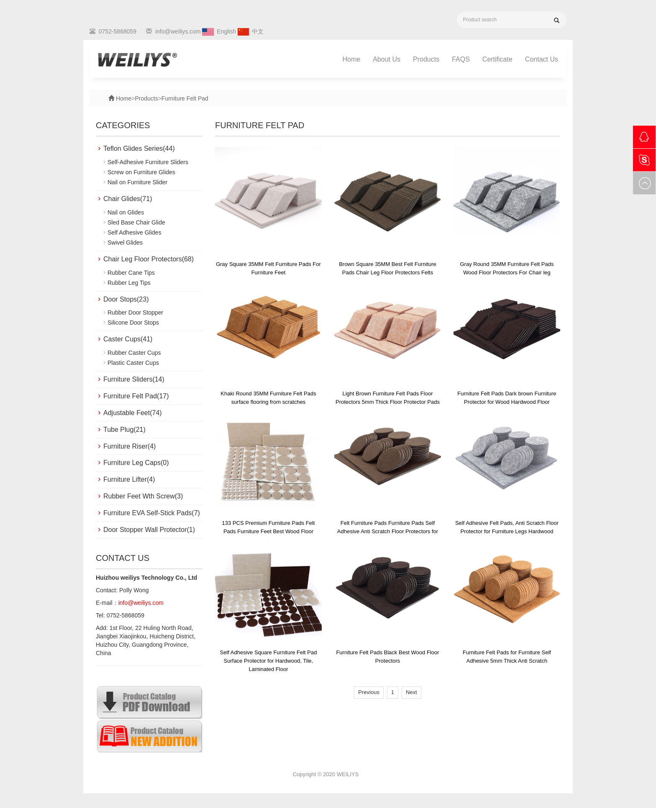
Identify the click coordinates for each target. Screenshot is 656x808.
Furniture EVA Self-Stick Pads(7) (151, 512)
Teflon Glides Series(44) (139, 148)
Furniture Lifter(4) (129, 479)
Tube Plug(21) (124, 429)
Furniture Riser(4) (129, 446)
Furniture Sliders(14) (133, 379)
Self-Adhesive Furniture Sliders (148, 162)
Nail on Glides (126, 212)
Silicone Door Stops (133, 322)
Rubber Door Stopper (135, 312)
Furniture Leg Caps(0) (136, 462)
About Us (386, 59)
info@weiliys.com (177, 31)
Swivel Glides (125, 242)
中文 (258, 31)
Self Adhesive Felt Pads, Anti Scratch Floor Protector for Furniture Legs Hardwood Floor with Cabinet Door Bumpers (507, 531)
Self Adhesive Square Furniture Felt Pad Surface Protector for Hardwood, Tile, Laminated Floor (268, 660)
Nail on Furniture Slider (137, 182)
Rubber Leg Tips (129, 282)
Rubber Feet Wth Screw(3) (143, 496)
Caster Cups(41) (127, 339)
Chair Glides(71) (127, 198)
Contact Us (541, 59)
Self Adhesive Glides (134, 232)
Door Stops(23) (126, 299)
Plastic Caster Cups (133, 362)
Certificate (497, 59)
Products (426, 59)
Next (411, 692)
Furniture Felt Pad (184, 98)
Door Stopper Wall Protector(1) (149, 529)
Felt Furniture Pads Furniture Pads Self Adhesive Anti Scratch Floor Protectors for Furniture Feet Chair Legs (387, 531)
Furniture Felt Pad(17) (136, 396)
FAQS (461, 59)
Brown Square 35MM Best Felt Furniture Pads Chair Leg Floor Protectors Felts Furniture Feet (387, 272)
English (226, 31)
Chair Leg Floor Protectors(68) (148, 259)
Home (352, 59)
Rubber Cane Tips (131, 272)
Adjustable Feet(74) (132, 412)
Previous (368, 692)
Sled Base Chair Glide (136, 222)
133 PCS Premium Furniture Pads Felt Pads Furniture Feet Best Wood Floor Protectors (268, 531)
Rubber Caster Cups (134, 352)
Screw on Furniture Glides (141, 172)
